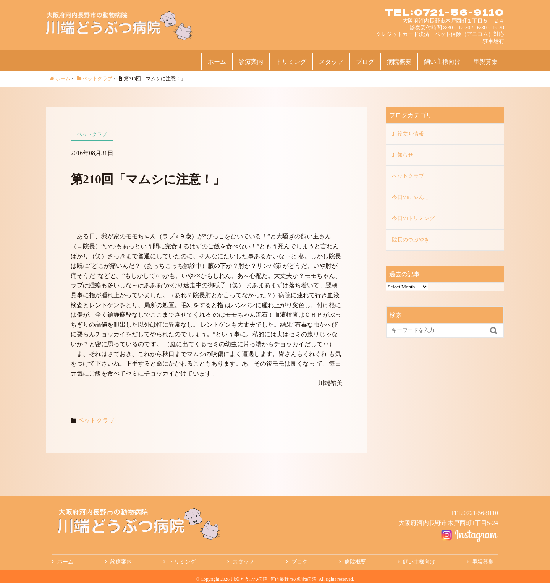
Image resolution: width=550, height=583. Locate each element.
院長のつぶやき (410, 240)
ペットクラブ (96, 420)
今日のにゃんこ (410, 197)
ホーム (217, 61)
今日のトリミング (413, 218)
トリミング (291, 61)
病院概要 (399, 61)
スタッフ (331, 61)
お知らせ (402, 155)
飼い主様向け (442, 61)
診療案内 (251, 61)
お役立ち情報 (408, 134)
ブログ (365, 61)
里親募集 (485, 61)
